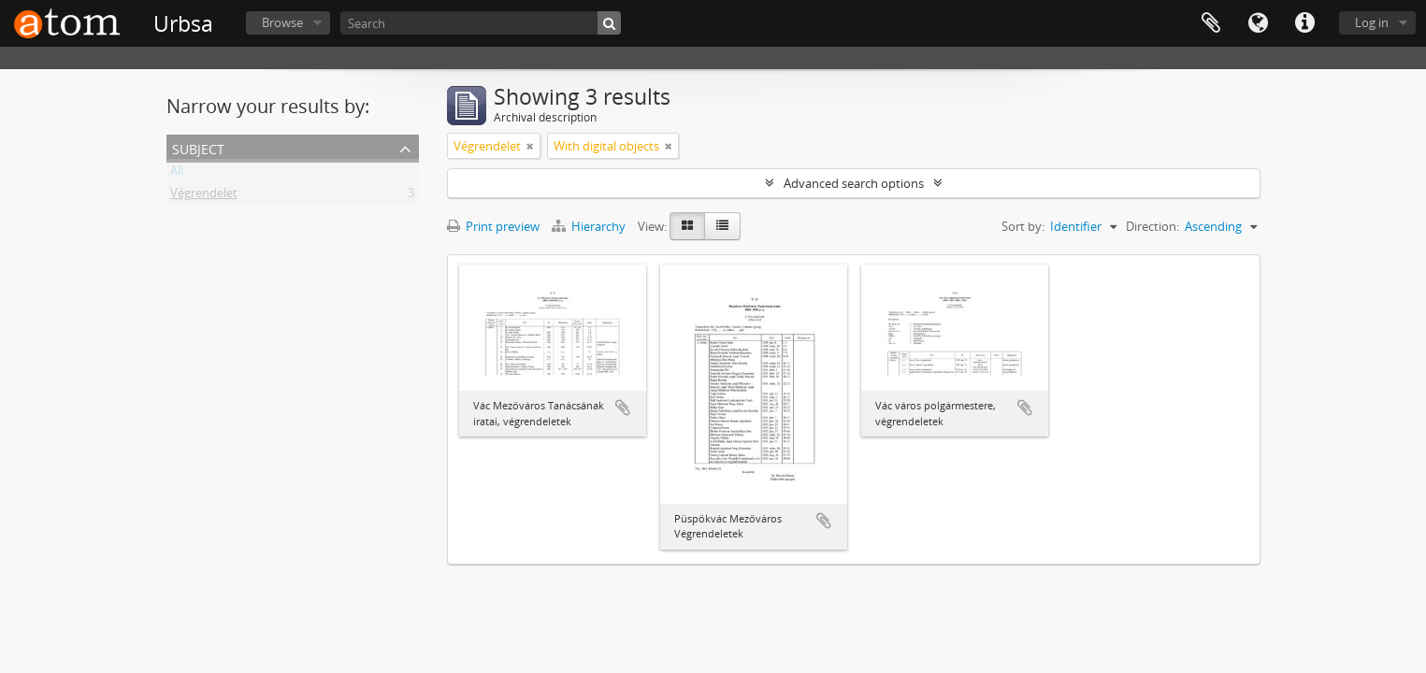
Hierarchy (590, 226)
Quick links (1304, 23)
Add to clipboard (622, 407)
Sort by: (1022, 226)
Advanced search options (854, 183)
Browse (282, 22)
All (176, 173)
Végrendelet (204, 196)
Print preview (493, 226)
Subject (198, 147)
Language (1257, 23)
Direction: (1152, 226)
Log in (1372, 22)
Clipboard (1211, 23)
